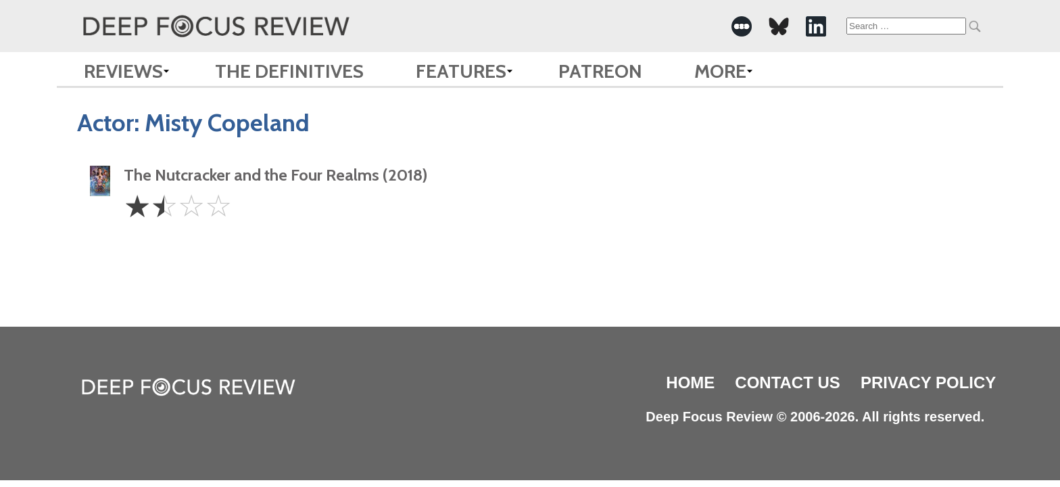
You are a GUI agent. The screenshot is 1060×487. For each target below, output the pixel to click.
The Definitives (289, 71)
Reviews (123, 71)
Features (461, 71)
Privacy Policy (928, 382)
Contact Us (787, 382)
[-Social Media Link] (741, 26)
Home (690, 382)
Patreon (600, 71)
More (720, 71)
